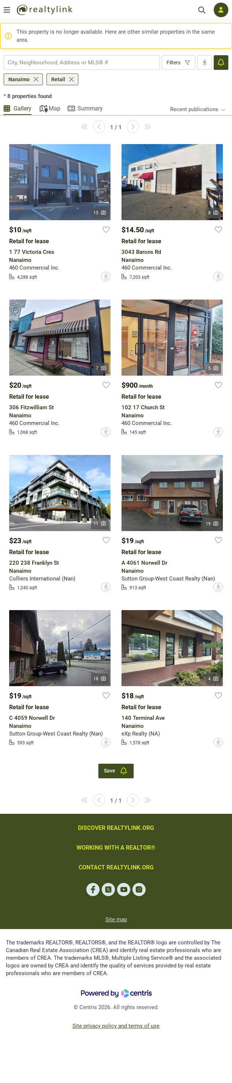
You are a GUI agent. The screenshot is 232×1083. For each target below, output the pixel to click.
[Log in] (221, 10)
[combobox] (82, 62)
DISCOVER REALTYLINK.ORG (116, 827)
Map (54, 108)
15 (100, 212)
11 (100, 523)
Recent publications (194, 109)
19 (212, 523)
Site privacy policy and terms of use (116, 1026)
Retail (58, 79)
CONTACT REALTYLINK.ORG (116, 867)
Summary (90, 108)
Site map (116, 919)
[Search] (201, 10)
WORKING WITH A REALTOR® (116, 847)
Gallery (22, 108)
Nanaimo (19, 79)
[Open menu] (7, 10)
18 (100, 678)
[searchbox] (77, 63)
